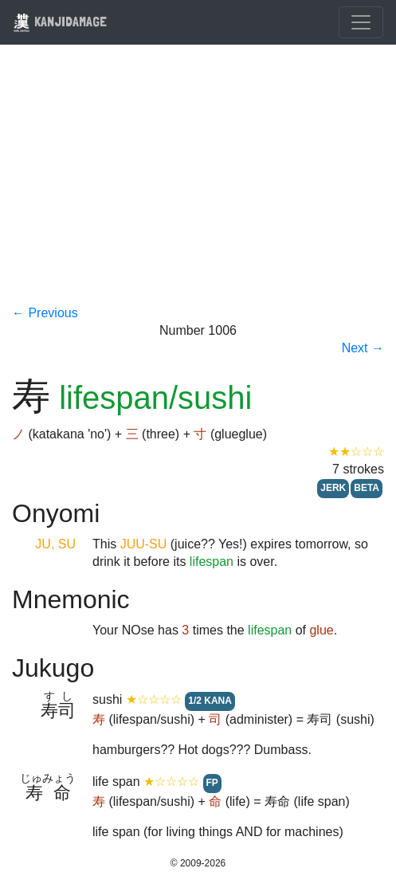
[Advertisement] (198, 185)
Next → (363, 348)
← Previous (45, 313)
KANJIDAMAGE (60, 21)
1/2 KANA (210, 700)
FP (212, 782)
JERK (333, 487)
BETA (366, 487)
